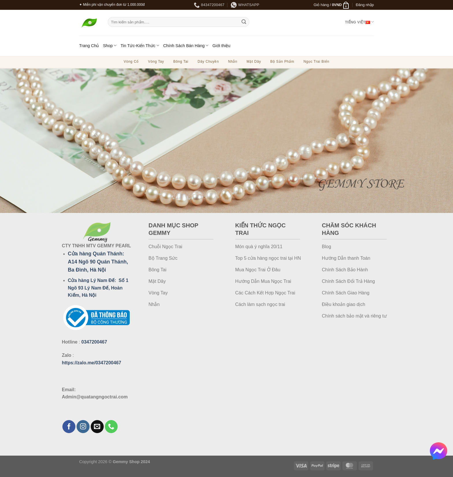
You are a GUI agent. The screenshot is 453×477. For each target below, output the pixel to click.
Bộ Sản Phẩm (282, 62)
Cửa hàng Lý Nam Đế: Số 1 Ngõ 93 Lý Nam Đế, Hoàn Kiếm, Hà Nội (98, 288)
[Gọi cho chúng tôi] (111, 426)
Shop (109, 45)
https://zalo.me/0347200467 (91, 362)
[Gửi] (244, 22)
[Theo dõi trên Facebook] (68, 426)
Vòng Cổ (131, 62)
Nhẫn (232, 62)
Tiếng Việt (359, 22)
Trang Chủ (89, 45)
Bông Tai (180, 62)
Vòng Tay (156, 62)
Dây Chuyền (208, 62)
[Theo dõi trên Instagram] (83, 426)
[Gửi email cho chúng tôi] (97, 426)
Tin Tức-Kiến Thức (139, 45)
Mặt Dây (253, 62)
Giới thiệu (221, 45)
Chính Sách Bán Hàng (185, 45)
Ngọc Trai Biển (316, 62)
